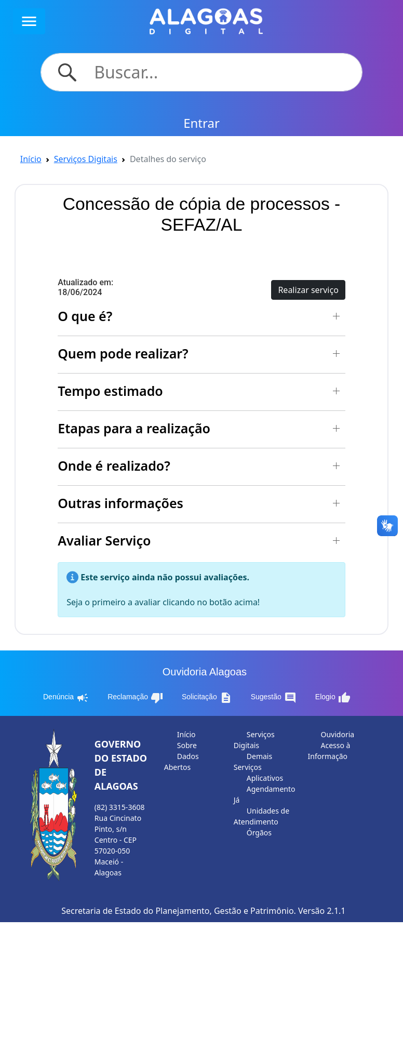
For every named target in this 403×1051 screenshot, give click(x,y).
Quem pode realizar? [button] (123, 353)
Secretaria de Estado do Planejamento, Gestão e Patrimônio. (178, 910)
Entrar (201, 122)
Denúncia (66, 697)
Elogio (333, 697)
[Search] (222, 72)
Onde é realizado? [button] (114, 465)
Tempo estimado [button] (110, 391)
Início (31, 159)
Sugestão (274, 697)
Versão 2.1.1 (321, 910)
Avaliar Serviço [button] (104, 540)
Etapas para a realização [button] (134, 428)
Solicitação (207, 697)
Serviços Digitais (85, 159)
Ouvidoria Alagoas (205, 671)
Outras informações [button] (120, 503)
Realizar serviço (308, 290)
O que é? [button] (85, 316)
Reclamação (135, 697)
